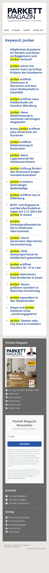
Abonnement (14, 397)
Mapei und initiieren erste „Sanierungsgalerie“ (23, 311)
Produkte (16, 30)
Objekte (26, 30)
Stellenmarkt (14, 404)
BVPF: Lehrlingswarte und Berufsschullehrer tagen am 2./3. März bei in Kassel (26, 210)
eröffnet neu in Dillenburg (25, 196)
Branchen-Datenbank (19, 517)
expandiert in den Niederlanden (24, 299)
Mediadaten (14, 401)
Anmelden (24, 444)
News (6, 30)
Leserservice (14, 528)
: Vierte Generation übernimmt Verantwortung (26, 241)
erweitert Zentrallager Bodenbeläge (21, 185)
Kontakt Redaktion (18, 496)
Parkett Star (38, 30)
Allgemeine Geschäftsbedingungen (17, 546)
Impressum (14, 531)
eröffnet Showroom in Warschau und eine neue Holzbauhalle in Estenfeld (24, 85)
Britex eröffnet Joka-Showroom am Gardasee (25, 132)
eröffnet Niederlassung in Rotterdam (21, 145)
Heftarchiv (13, 393)
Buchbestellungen (17, 524)
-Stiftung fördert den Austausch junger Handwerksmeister (26, 172)
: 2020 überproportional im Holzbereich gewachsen (26, 254)
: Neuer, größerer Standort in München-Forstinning (25, 287)
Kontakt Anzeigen (17, 499)
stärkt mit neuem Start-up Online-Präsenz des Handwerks (26, 69)
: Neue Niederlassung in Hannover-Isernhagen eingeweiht (25, 117)
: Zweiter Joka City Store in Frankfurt (25, 322)
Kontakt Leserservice (19, 503)
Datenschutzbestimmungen (16, 478)
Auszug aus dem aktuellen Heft (23, 390)
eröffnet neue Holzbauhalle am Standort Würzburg (24, 102)
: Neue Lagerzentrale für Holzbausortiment (22, 158)
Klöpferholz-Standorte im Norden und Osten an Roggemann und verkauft (25, 54)
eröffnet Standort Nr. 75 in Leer (25, 265)
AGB (30, 476)
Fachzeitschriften (16, 521)
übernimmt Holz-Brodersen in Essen (26, 275)
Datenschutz (17, 545)
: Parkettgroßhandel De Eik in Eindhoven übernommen (25, 226)
